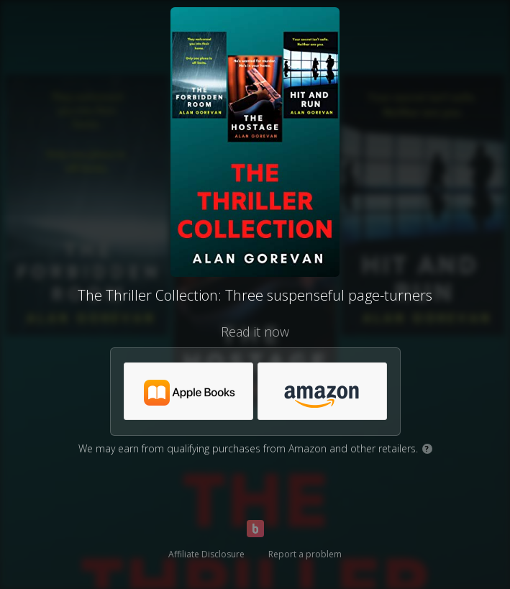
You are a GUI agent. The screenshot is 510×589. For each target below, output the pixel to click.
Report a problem (305, 554)
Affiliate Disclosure (206, 554)
